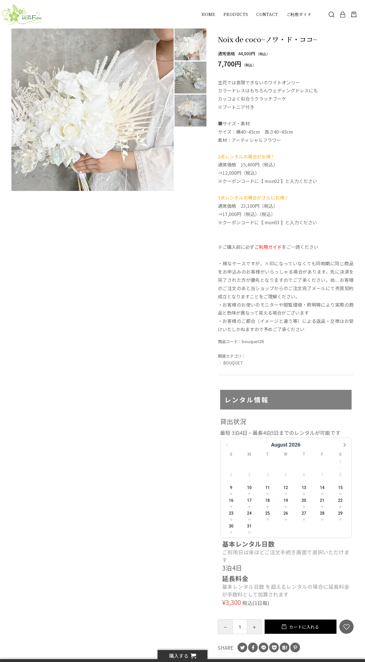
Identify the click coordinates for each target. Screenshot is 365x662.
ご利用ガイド (299, 14)
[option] (92, 109)
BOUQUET (233, 363)
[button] (344, 444)
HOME (208, 14)
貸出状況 (233, 421)
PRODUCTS (236, 14)
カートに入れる (303, 627)
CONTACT (267, 14)
